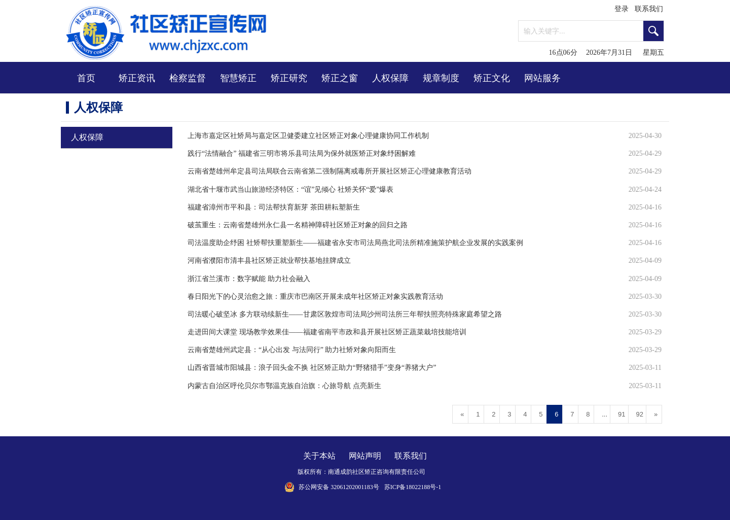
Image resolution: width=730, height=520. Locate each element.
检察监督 (187, 78)
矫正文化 (491, 78)
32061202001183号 (355, 487)
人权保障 (390, 78)
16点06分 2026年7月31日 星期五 (607, 52)
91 (621, 414)
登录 (621, 9)
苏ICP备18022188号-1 (413, 487)
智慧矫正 (238, 78)
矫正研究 (289, 78)
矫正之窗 (339, 78)
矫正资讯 (137, 78)
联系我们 (649, 9)
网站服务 (542, 78)
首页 (86, 78)
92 (639, 414)
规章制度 (441, 78)
